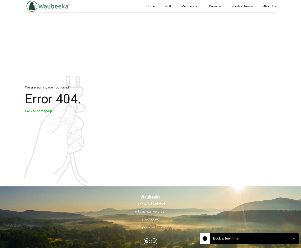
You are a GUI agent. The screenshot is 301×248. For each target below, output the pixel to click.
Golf (168, 6)
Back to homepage (39, 111)
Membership (190, 6)
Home (151, 6)
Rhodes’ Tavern (242, 6)
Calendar (215, 6)
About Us (269, 6)
